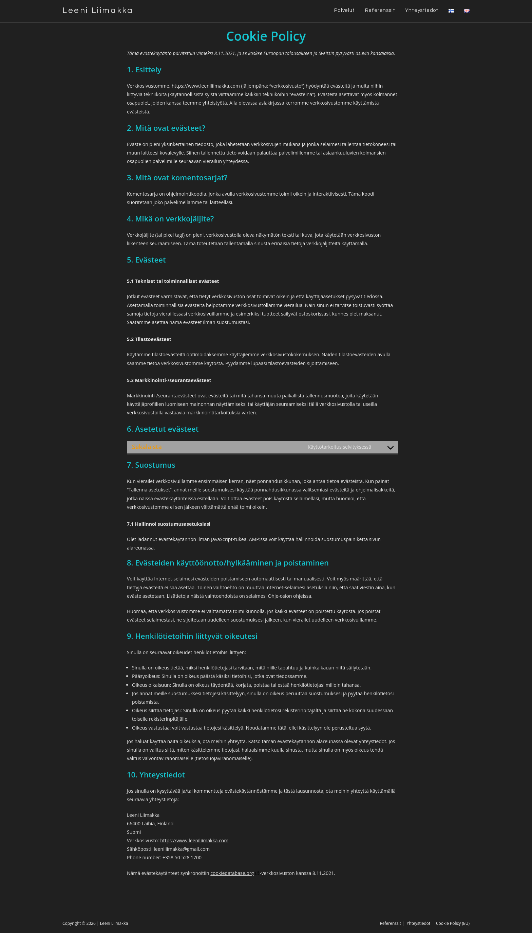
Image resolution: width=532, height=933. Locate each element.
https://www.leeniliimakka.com (206, 86)
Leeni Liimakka (97, 10)
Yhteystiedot (419, 923)
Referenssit (390, 923)
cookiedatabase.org (232, 873)
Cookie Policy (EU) (453, 923)
